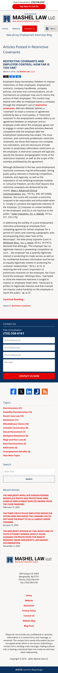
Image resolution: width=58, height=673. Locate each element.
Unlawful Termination (15, 427)
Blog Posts (29, 625)
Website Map (29, 620)
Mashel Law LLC (41, 658)
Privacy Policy (29, 610)
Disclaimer (29, 605)
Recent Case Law (13, 416)
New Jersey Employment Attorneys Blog (29, 17)
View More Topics (11, 455)
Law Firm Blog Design (29, 669)
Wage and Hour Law (14, 439)
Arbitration (10, 447)
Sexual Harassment (14, 431)
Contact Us (29, 28)
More (52, 28)
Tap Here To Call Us (29, 6)
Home (5, 28)
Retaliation (10, 420)
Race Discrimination (14, 443)
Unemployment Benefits (16, 451)
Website (16, 28)
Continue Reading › (14, 299)
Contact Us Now (29, 376)
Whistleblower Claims (16, 424)
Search (29, 479)
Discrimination (12, 408)
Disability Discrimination (17, 412)
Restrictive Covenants (21, 306)
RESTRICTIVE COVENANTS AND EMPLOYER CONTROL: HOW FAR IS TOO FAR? (26, 64)
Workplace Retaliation (15, 435)
